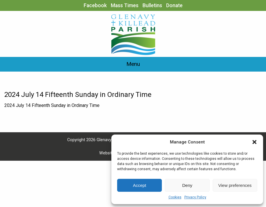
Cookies (174, 197)
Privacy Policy (195, 197)
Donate (174, 5)
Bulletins (152, 5)
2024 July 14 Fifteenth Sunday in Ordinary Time (52, 105)
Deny (187, 185)
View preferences (235, 185)
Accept (139, 185)
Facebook (95, 5)
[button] (254, 142)
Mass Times (124, 5)
